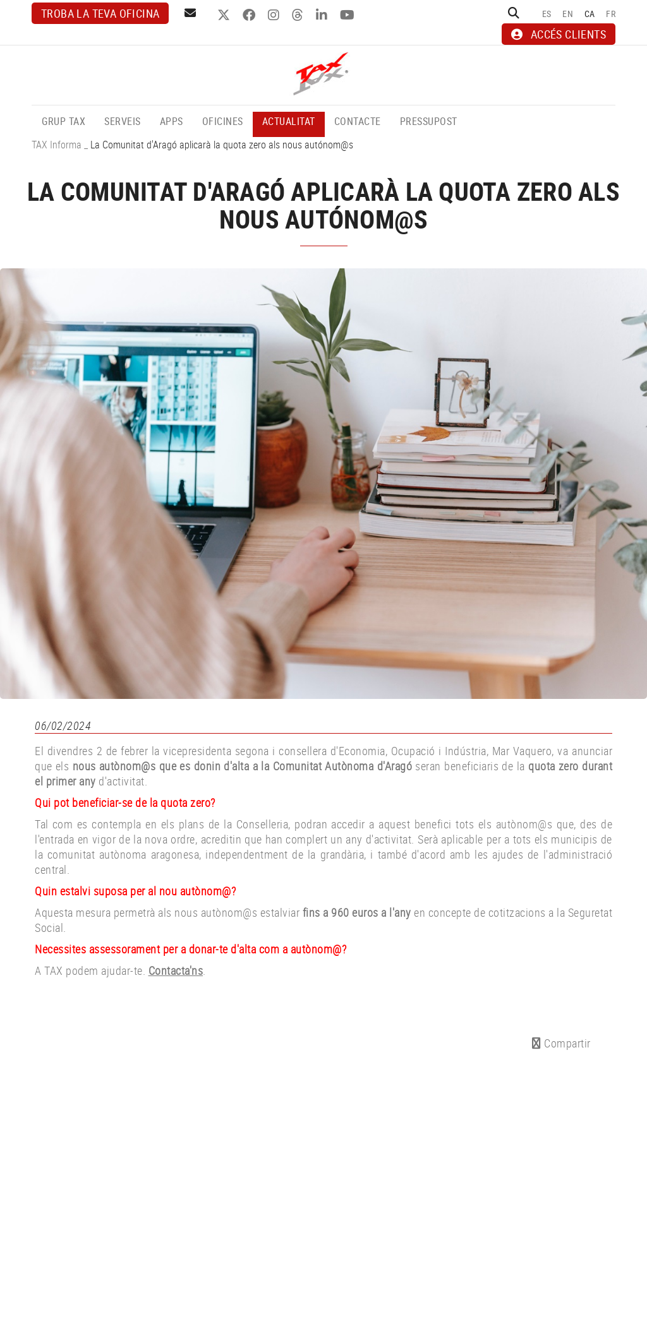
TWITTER (225, 15)
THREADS (299, 15)
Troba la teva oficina (100, 13)
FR (610, 14)
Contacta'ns (175, 970)
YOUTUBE (349, 15)
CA (589, 14)
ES (547, 14)
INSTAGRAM (275, 15)
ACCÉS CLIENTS (558, 34)
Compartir (561, 1043)
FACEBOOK (250, 15)
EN (567, 14)
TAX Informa (57, 145)
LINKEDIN (323, 15)
